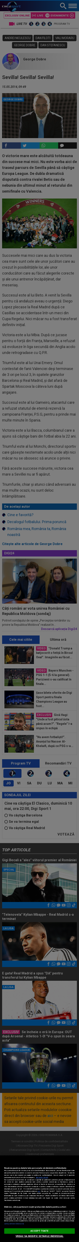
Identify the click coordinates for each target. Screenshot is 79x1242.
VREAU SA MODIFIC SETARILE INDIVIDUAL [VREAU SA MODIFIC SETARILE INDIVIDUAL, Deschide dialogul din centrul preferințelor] (39, 1236)
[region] (39, 1198)
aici (39, 1191)
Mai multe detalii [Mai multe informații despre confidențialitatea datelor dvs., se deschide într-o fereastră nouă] (42, 1177)
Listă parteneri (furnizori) (14, 1224)
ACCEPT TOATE (39, 1231)
